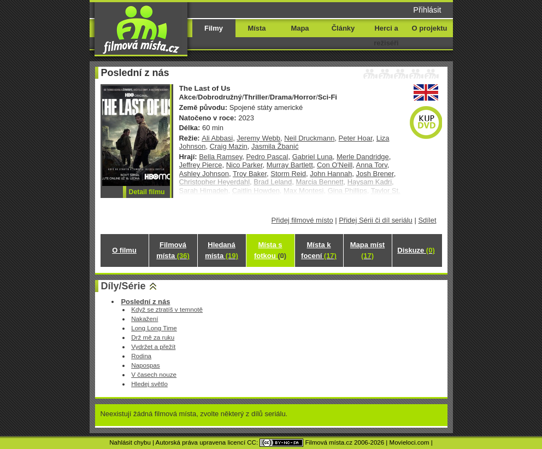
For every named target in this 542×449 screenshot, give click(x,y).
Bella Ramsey (220, 157)
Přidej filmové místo (302, 220)
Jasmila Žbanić (274, 146)
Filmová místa (172, 250)
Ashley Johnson (204, 174)
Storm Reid (288, 174)
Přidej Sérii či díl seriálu (376, 220)
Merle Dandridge (363, 157)
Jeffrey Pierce (200, 165)
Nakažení (144, 318)
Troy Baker (250, 174)
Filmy (213, 28)
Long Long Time (154, 327)
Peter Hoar (356, 138)
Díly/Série (123, 286)
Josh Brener (375, 174)
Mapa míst (367, 250)
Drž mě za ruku (152, 337)
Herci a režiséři (386, 35)
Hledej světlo (149, 383)
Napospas (145, 365)
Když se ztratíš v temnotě (167, 309)
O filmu (124, 250)
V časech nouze (153, 374)
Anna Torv (371, 165)
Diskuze (415, 250)
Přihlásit (427, 9)
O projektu (429, 28)
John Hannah (331, 174)
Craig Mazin (229, 146)
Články (343, 28)
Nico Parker (244, 165)
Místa (257, 28)
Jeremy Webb (258, 138)
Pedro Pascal (267, 157)
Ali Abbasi (217, 138)
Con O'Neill (334, 165)
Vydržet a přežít (153, 346)
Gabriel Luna (312, 157)
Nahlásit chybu (130, 442)
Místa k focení (319, 250)
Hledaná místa (221, 250)
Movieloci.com (409, 442)
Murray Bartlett (290, 165)
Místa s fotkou (270, 250)
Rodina (141, 355)
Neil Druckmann (309, 138)
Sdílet (427, 220)
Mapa (300, 28)
